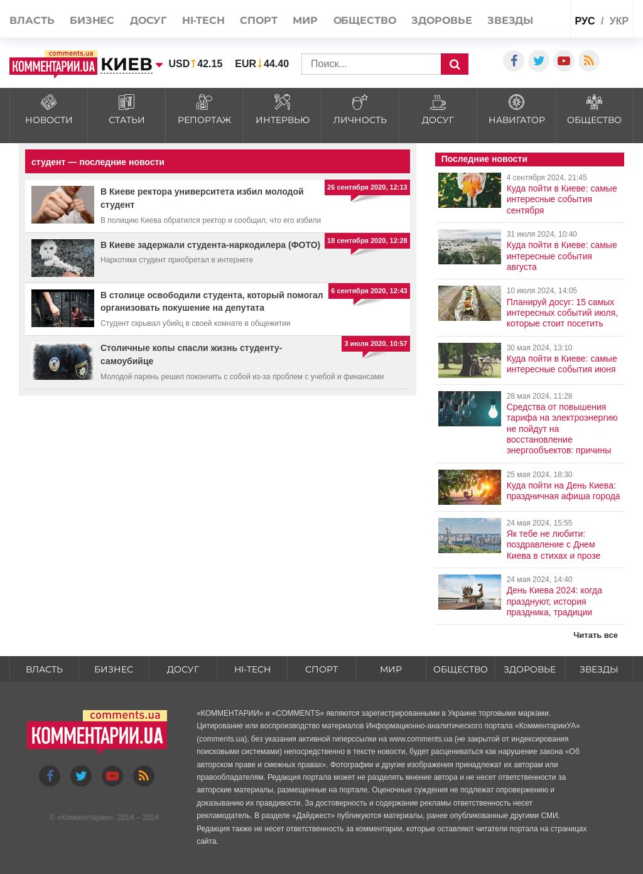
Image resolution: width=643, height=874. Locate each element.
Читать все (595, 635)
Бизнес (92, 20)
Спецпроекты (535, 47)
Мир (305, 20)
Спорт (259, 20)
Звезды (510, 20)
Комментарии (85, 817)
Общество (364, 20)
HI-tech (203, 20)
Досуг (148, 20)
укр (619, 21)
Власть (31, 20)
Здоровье (441, 20)
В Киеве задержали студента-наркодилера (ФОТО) (210, 245)
